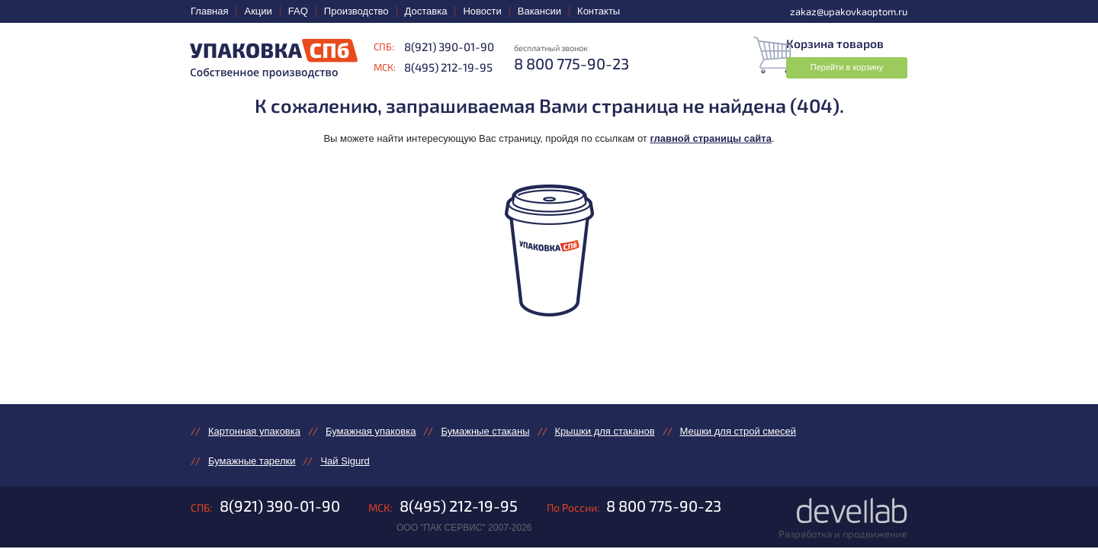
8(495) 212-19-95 (448, 67)
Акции (257, 11)
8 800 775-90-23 (663, 507)
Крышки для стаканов (605, 431)
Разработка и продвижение (843, 535)
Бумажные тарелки (251, 461)
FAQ (298, 11)
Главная (209, 11)
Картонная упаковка (254, 431)
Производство (356, 11)
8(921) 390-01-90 (449, 46)
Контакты (598, 11)
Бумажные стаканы (485, 431)
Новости (482, 11)
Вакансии (539, 11)
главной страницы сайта (711, 138)
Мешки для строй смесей (738, 431)
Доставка (426, 11)
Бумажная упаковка (371, 431)
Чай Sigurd (344, 461)
